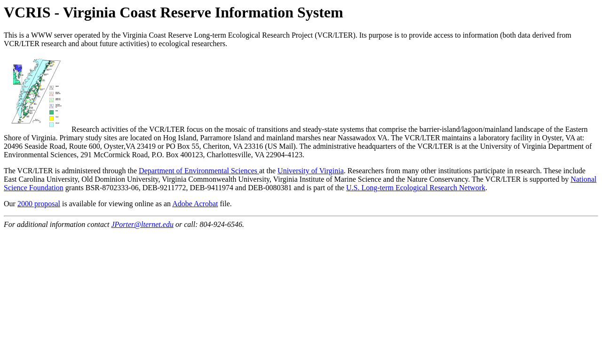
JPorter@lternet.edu (142, 224)
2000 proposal (38, 204)
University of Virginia (310, 171)
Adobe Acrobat (195, 204)
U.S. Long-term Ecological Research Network (415, 188)
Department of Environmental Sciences (199, 171)
